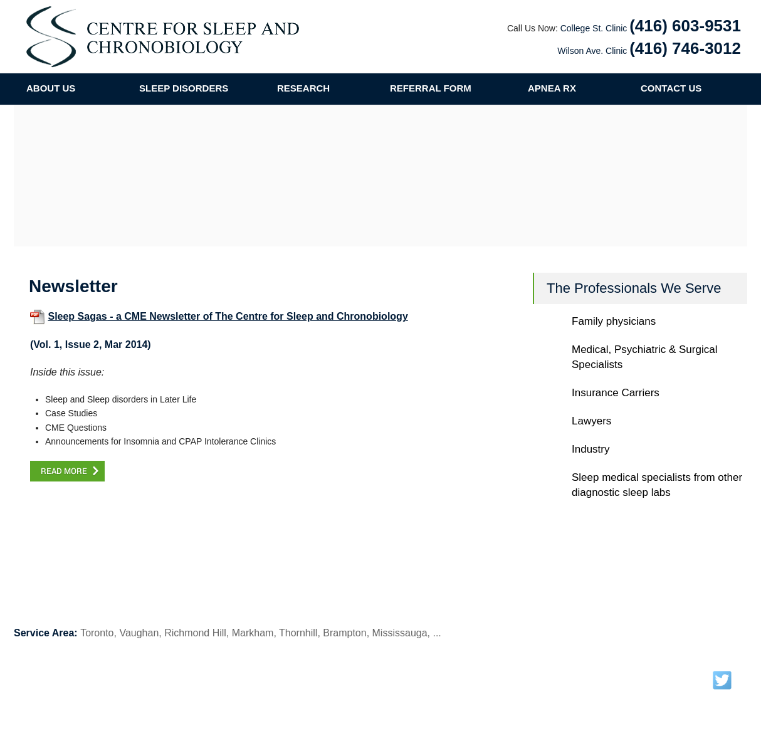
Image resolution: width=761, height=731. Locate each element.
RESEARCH (303, 88)
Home (25, 675)
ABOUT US (50, 88)
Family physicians (614, 321)
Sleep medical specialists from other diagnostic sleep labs (657, 484)
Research (258, 675)
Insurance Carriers (615, 393)
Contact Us (501, 675)
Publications (372, 675)
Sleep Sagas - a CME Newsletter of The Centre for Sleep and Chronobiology (227, 316)
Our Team (127, 675)
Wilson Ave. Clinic (592, 51)
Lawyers (591, 421)
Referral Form (437, 675)
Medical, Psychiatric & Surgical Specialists (644, 357)
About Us (73, 675)
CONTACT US (671, 88)
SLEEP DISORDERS (183, 88)
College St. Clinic (593, 28)
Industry (590, 449)
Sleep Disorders (193, 675)
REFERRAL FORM (430, 88)
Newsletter (312, 675)
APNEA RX (552, 88)
